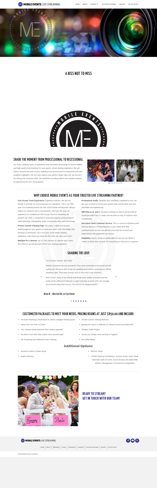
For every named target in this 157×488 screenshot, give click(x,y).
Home (42, 447)
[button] (109, 183)
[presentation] (41, 277)
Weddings (56, 447)
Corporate (72, 447)
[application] (78, 113)
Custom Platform (92, 447)
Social (64, 447)
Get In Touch (112, 447)
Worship (81, 447)
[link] (77, 4)
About (48, 447)
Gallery (103, 447)
